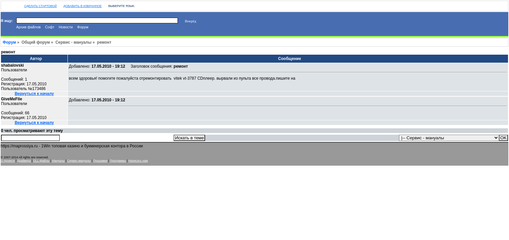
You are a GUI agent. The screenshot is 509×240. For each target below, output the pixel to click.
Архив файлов (28, 27)
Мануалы (58, 160)
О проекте (8, 160)
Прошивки (100, 160)
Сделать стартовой (40, 6)
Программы (118, 160)
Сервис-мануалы (79, 160)
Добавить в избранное (83, 6)
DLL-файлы (41, 160)
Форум (82, 27)
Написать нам (138, 160)
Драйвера (24, 160)
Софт (49, 27)
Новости (66, 27)
